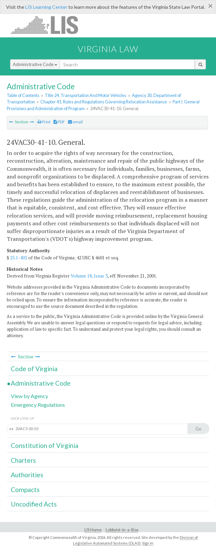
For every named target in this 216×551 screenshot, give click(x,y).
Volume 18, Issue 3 (89, 276)
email (75, 121)
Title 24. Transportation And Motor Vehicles (85, 95)
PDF (59, 121)
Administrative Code (35, 64)
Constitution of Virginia (44, 445)
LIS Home (93, 529)
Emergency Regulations (38, 404)
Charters (23, 460)
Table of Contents (23, 95)
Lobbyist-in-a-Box (122, 529)
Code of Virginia (34, 368)
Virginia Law (108, 49)
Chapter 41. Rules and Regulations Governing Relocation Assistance (103, 101)
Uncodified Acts (34, 504)
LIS (48, 24)
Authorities (27, 475)
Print (43, 121)
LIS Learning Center (46, 7)
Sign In (147, 543)
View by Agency (29, 396)
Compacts (25, 489)
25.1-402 (18, 258)
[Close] (210, 5)
